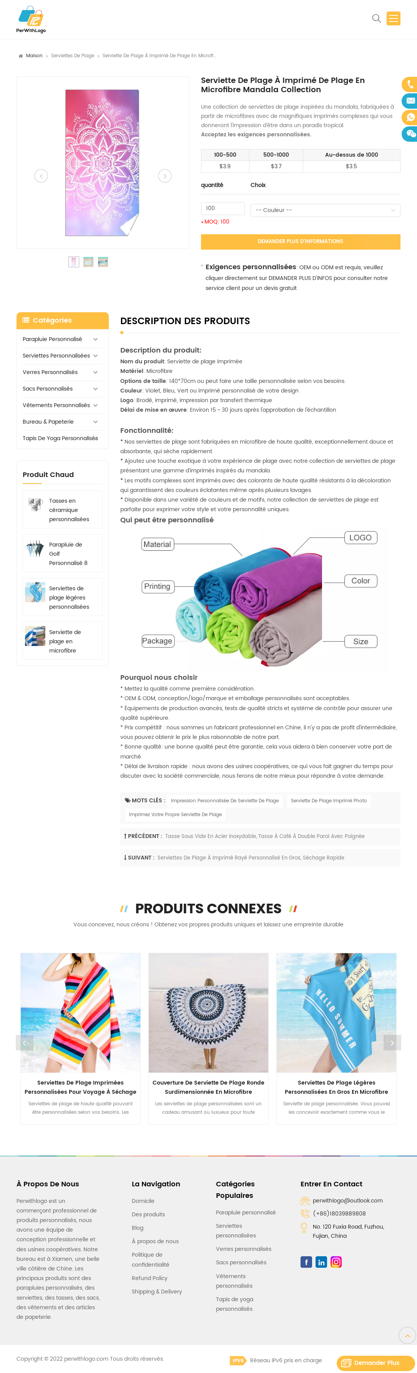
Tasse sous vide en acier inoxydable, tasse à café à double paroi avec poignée (265, 837)
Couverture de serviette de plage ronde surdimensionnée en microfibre (208, 1087)
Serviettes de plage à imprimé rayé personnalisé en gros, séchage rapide (251, 858)
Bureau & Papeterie (48, 421)
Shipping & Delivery (157, 1291)
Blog (137, 1228)
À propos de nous (155, 1241)
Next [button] (392, 1042)
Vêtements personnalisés (56, 405)
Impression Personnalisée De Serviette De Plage (225, 801)
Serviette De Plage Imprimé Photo (329, 801)
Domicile (143, 1201)
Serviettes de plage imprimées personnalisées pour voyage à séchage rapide (80, 1087)
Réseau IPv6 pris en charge (276, 1360)
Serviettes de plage (72, 56)
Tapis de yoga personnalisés (60, 438)
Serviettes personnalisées (56, 355)
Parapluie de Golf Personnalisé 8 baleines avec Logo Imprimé (68, 554)
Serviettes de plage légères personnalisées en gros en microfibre (69, 598)
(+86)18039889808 (339, 1213)
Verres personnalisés (50, 372)
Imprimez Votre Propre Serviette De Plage (175, 814)
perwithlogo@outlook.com (348, 1200)
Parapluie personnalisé (52, 339)
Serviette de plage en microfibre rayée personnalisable (70, 642)
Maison (34, 56)
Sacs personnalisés (48, 388)
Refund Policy (150, 1278)
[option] (103, 162)
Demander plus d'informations (300, 242)
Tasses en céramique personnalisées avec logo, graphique (69, 510)
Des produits (148, 1214)
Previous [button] (24, 1042)
